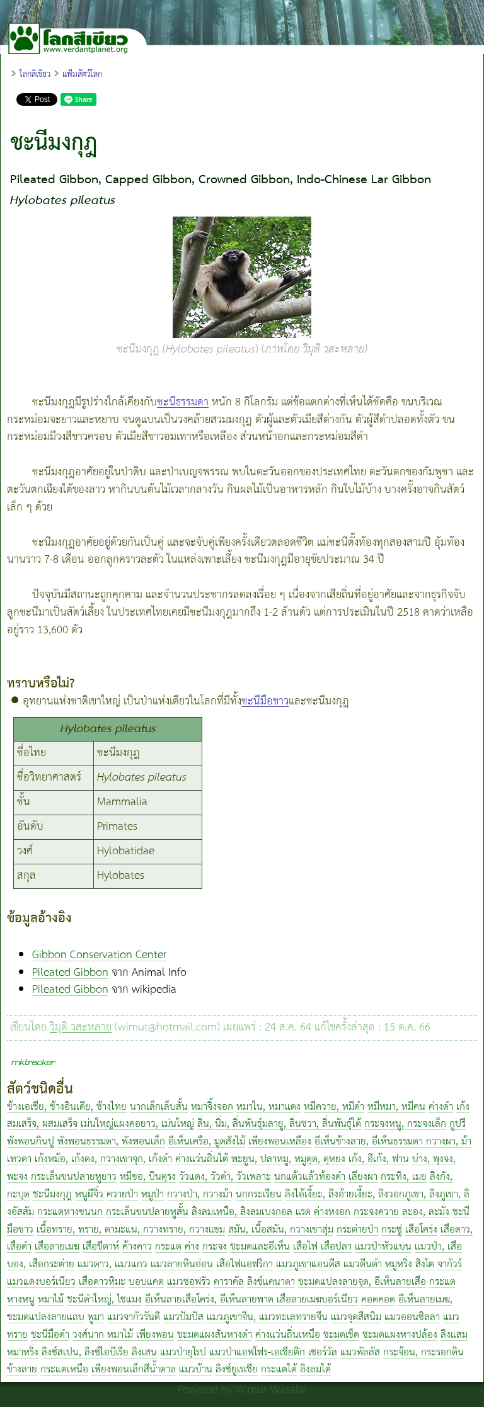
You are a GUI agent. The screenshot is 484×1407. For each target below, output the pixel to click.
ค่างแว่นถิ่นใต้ (201, 1159)
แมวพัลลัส (360, 1352)
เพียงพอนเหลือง (279, 1141)
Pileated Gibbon (70, 972)
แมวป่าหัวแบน (383, 1247)
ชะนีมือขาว (265, 701)
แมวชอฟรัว (188, 1282)
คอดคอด (378, 1299)
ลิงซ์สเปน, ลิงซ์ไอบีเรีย (87, 1352)
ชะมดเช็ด (341, 1335)
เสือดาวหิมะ (102, 1282)
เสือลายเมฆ (57, 1247)
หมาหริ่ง (22, 1352)
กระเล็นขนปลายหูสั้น (147, 1212)
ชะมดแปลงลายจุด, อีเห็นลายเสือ (362, 1282)
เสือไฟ (305, 1247)
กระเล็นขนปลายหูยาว (74, 1177)
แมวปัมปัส (183, 1317)
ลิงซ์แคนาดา (271, 1282)
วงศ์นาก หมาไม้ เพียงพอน (123, 1335)
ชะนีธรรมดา (183, 402)
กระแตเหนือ (64, 1369)
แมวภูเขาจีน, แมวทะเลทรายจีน (267, 1317)
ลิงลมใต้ (315, 1369)
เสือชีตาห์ (101, 1247)
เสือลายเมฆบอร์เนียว (317, 1299)
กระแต (168, 1247)
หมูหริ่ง (398, 1264)
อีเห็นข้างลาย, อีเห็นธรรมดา (370, 1141)
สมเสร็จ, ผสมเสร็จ (42, 1124)
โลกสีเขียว (35, 74)
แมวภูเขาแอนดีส (308, 1264)
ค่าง (192, 1247)
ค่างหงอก (332, 1212)
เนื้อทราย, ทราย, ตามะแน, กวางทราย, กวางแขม (131, 1230)
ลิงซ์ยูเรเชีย (237, 1369)
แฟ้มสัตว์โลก (82, 74)
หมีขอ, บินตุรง (148, 1177)
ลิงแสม (454, 1335)
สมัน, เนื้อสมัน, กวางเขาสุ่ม (280, 1230)
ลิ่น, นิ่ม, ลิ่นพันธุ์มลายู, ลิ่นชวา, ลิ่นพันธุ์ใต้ (279, 1124)
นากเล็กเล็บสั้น (159, 1107)
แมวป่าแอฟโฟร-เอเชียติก (257, 1352)
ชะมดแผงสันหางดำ (214, 1335)
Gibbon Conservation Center (99, 955)
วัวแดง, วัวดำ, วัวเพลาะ (225, 1177)
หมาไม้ (51, 1299)
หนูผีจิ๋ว (89, 1194)
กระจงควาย (376, 1212)
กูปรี (457, 1124)
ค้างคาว (137, 1247)
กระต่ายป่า (357, 1230)
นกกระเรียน (259, 1194)
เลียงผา (363, 1177)
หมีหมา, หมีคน (396, 1107)
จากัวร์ (449, 1264)
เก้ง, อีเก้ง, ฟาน (379, 1159)
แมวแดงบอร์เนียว (41, 1282)
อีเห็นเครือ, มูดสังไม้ (206, 1141)
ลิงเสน (144, 1352)
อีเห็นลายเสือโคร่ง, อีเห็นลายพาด (211, 1299)
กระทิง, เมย (404, 1177)
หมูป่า (152, 1194)
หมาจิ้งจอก (212, 1107)
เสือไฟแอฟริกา (244, 1264)
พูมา (96, 1317)
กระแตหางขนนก (70, 1212)
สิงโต (424, 1264)
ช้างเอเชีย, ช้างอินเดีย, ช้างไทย (67, 1107)
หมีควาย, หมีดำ (334, 1107)
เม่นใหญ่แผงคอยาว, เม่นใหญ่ (137, 1124)
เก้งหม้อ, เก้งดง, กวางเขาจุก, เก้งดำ (103, 1159)
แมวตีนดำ (362, 1264)
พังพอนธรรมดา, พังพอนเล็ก (111, 1141)
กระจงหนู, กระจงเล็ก (405, 1124)
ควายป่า (122, 1194)
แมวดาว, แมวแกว (112, 1264)
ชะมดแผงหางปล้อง (399, 1335)
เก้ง (463, 1107)
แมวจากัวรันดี (133, 1317)
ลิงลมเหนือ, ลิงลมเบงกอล (242, 1212)
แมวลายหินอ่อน (182, 1264)
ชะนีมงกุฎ (52, 1194)
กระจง (214, 1247)
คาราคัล (229, 1282)
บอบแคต (146, 1282)
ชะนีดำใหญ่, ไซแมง (104, 1299)
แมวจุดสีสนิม (356, 1317)
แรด (303, 1212)
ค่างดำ (441, 1107)
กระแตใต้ (279, 1369)
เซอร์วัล (322, 1352)
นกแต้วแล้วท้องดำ (309, 1177)
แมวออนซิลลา (412, 1317)
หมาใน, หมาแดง (268, 1107)
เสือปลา (336, 1247)
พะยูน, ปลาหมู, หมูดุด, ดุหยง (288, 1159)
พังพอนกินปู (30, 1141)
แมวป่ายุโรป (183, 1352)
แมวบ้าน (195, 1369)
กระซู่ (391, 1230)
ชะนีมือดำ (50, 1335)
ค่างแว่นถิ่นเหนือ (287, 1335)
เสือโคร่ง (421, 1230)
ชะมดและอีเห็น (260, 1247)
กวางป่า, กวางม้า (200, 1194)
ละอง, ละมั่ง (425, 1212)
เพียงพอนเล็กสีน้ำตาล (133, 1369)
